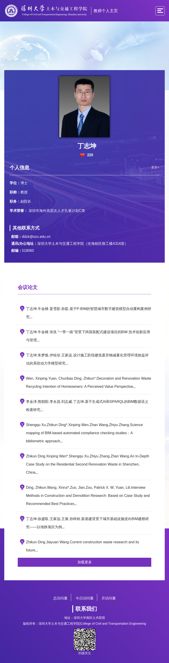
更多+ (154, 165)
